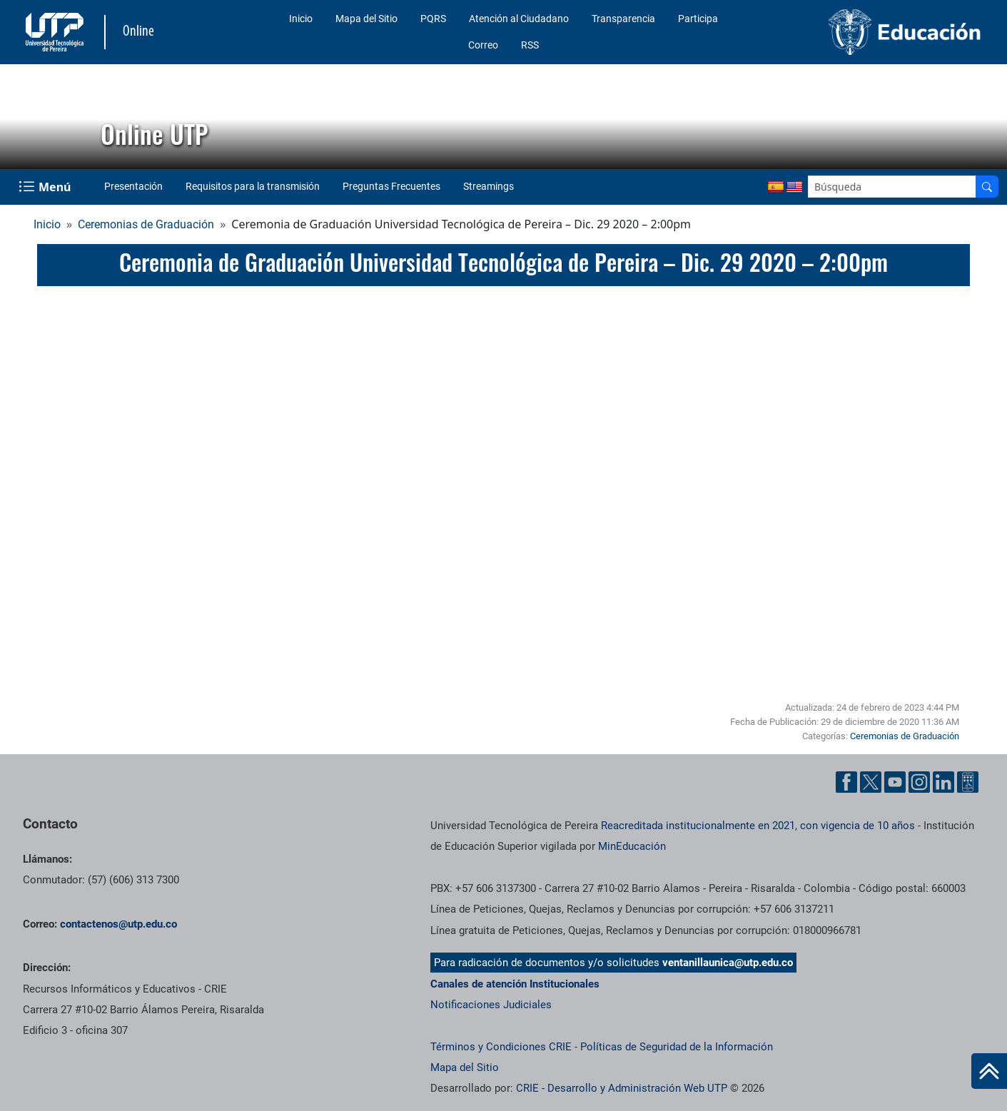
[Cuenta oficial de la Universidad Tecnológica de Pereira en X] (870, 782)
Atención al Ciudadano (519, 18)
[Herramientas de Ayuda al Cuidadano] (967, 782)
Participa (698, 18)
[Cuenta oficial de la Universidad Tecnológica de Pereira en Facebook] (846, 782)
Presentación (133, 186)
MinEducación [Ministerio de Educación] (632, 846)
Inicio (301, 18)
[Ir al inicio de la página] (989, 1071)
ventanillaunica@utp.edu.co (727, 962)
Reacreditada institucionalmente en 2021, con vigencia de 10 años (758, 825)
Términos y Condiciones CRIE (501, 1046)
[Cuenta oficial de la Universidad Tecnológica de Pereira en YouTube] (895, 782)
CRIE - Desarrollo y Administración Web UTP (621, 1088)
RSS (530, 45)
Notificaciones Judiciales (491, 1004)
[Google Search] (892, 187)
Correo (483, 45)
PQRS (433, 18)
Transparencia (623, 18)
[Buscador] (987, 187)
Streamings (488, 186)
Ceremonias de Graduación (146, 224)
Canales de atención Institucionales (514, 984)
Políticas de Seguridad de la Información (676, 1046)
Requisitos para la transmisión (253, 186)
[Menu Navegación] (46, 187)
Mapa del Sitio (366, 18)
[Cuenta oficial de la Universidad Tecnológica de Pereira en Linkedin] (943, 782)
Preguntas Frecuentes (391, 186)
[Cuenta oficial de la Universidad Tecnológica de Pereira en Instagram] (919, 782)
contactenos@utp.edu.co (118, 924)
